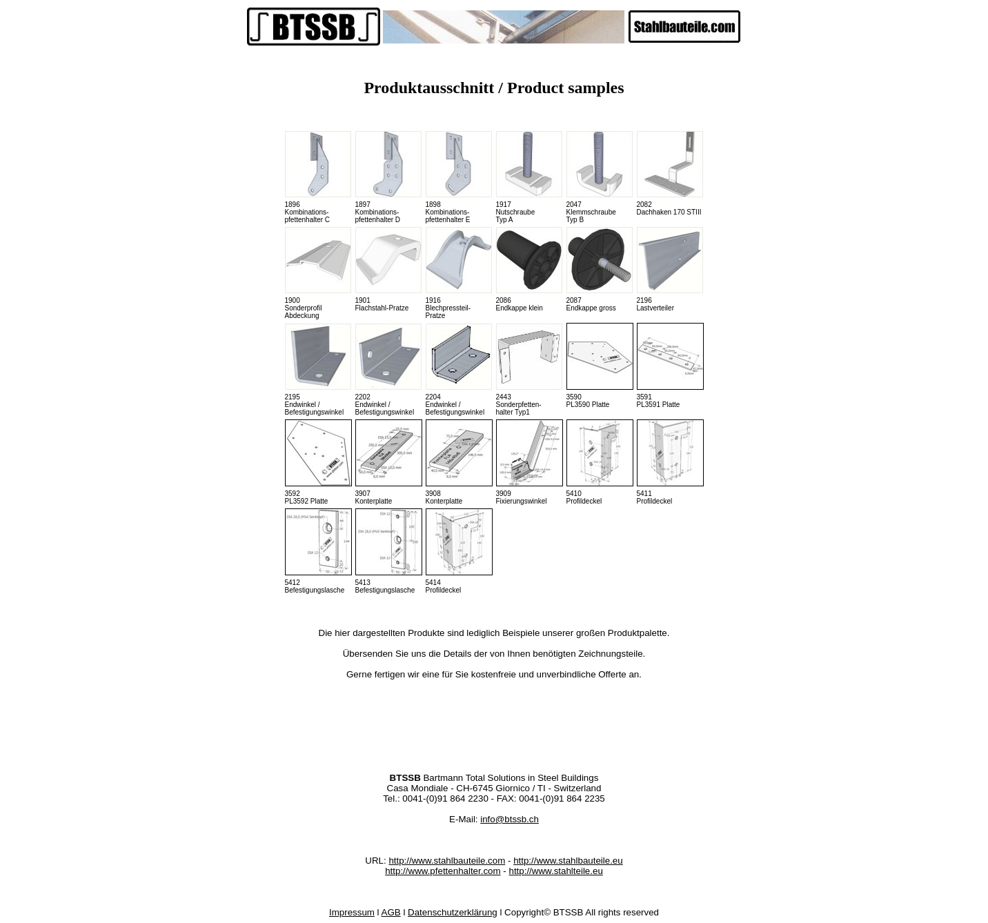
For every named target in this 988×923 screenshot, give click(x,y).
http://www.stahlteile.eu (555, 871)
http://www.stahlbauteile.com (446, 860)
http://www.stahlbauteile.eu (568, 860)
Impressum (352, 912)
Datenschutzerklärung (452, 912)
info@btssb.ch (509, 819)
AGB (391, 912)
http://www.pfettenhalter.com (442, 871)
